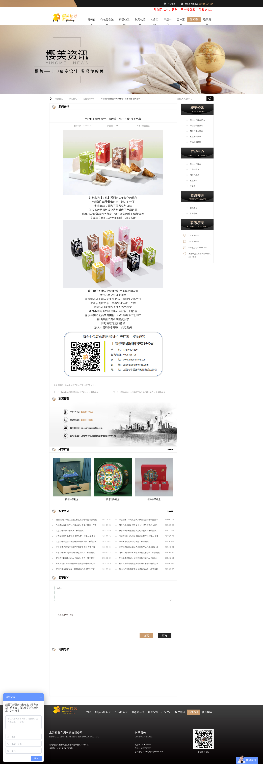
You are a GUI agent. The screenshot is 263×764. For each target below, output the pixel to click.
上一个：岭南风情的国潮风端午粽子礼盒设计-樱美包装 (76, 392)
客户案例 (181, 20)
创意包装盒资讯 (196, 131)
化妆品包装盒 (107, 20)
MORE (170, 450)
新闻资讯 (194, 20)
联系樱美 (207, 20)
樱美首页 (92, 20)
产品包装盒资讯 (196, 126)
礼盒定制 (154, 20)
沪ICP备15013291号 (65, 748)
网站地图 (171, 4)
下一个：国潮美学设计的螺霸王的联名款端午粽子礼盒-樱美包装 (139, 392)
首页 (89, 712)
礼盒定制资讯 (88, 99)
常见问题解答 (195, 142)
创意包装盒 (140, 20)
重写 (164, 635)
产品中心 (168, 20)
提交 (146, 635)
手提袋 (192, 186)
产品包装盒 (124, 20)
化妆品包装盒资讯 (197, 120)
